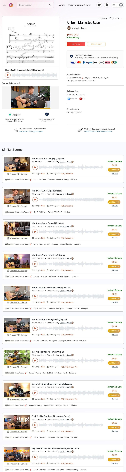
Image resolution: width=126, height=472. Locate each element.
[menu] (4, 4)
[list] (114, 5)
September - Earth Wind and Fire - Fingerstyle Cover (55, 448)
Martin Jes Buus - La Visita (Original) (48, 255)
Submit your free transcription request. (98, 131)
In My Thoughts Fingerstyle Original (48, 351)
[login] (121, 5)
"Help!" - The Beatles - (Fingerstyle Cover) (51, 415)
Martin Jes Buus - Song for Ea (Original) (49, 319)
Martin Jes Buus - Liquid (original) (47, 191)
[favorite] (99, 5)
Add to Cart (96, 44)
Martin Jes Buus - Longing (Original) (48, 158)
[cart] (106, 5)
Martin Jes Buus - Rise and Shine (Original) (51, 287)
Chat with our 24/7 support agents (31, 131)
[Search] (50, 5)
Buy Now (76, 44)
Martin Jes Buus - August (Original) (48, 223)
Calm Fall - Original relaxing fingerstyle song (52, 383)
